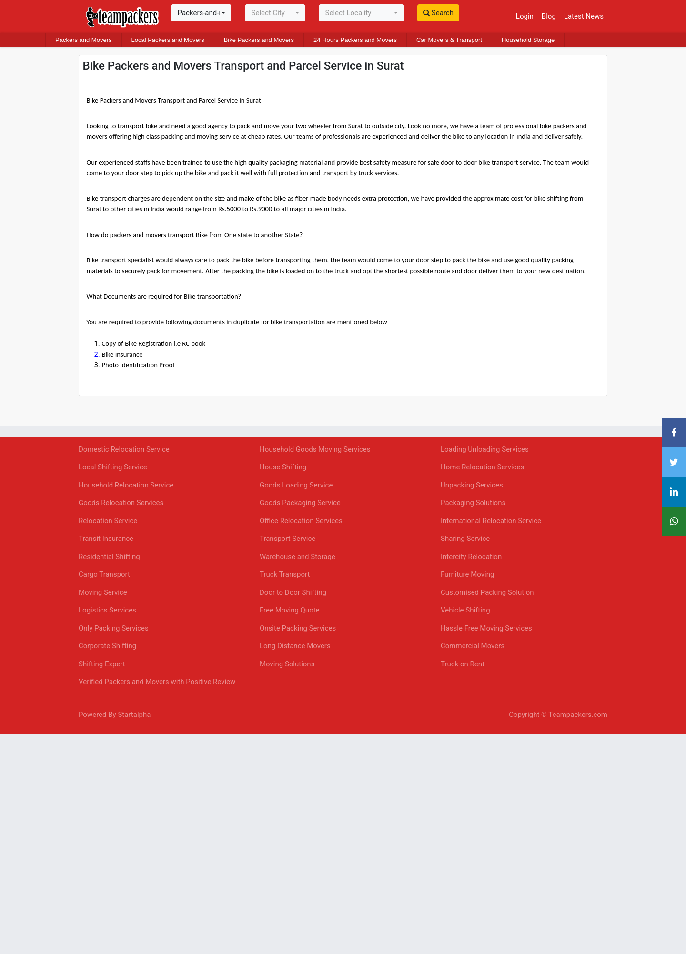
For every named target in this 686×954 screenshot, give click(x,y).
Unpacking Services (472, 485)
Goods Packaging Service (300, 502)
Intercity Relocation (471, 556)
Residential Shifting (109, 556)
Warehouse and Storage (297, 556)
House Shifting (283, 467)
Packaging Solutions (473, 502)
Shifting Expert (102, 664)
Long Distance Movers (295, 646)
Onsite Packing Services (298, 628)
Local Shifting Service (113, 467)
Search (438, 13)
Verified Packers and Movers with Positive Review (157, 681)
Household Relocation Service (126, 485)
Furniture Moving (467, 574)
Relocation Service (108, 521)
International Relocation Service (491, 521)
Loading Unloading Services (485, 449)
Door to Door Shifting (293, 592)
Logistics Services (107, 610)
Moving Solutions (287, 664)
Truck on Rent (462, 664)
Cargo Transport (104, 574)
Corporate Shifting (107, 646)
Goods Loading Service (296, 485)
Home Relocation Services (482, 467)
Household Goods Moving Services (315, 449)
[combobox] (201, 12)
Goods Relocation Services (121, 502)
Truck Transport (285, 574)
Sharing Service (465, 538)
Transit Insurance (106, 538)
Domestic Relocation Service (124, 449)
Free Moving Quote (290, 610)
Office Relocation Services (301, 521)
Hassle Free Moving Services (486, 628)
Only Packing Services (114, 628)
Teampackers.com (577, 714)
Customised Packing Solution (487, 592)
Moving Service (103, 592)
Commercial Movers (472, 646)
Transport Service (287, 538)
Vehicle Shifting (465, 610)
